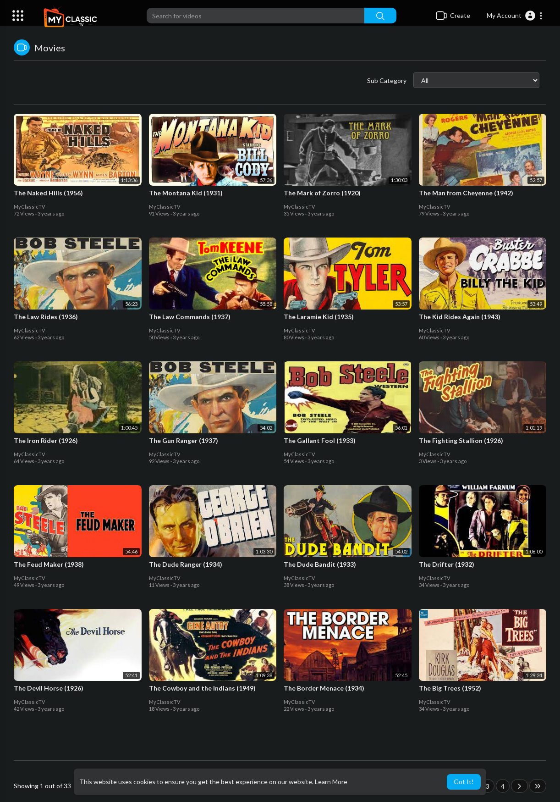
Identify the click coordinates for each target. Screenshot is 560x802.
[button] (514, 15)
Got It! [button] (464, 781)
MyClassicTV (29, 207)
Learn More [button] (331, 781)
